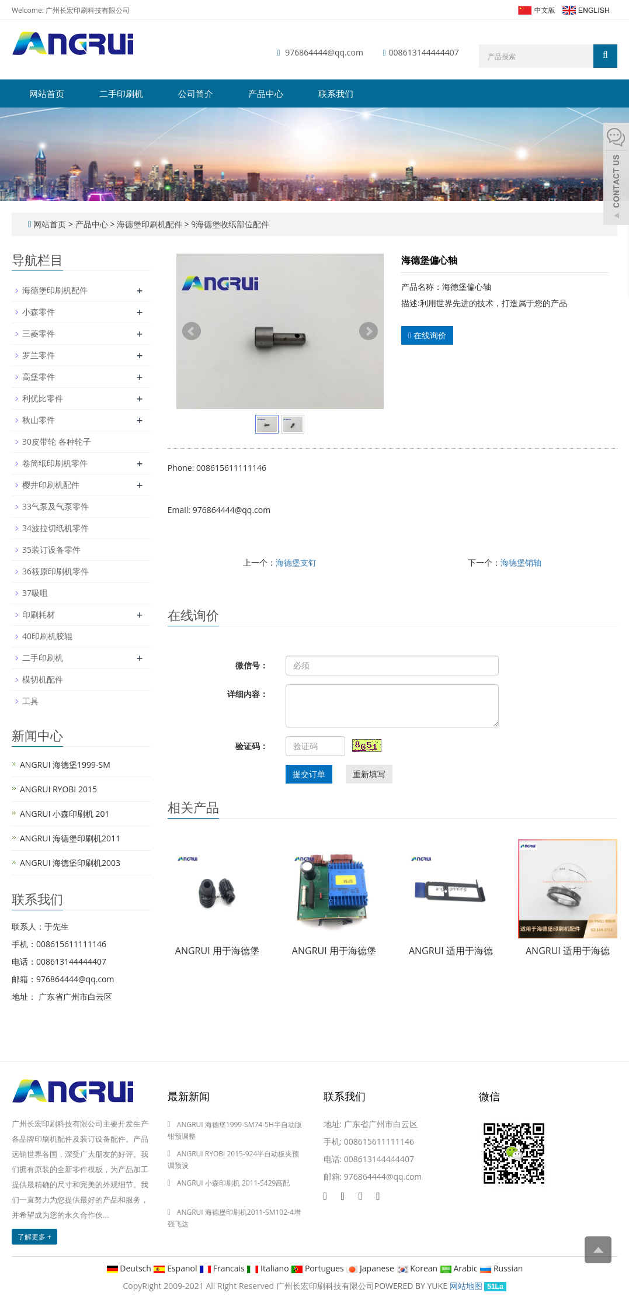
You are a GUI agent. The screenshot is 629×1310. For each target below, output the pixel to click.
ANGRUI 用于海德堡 (217, 950)
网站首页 (46, 93)
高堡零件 (38, 376)
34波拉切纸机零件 (55, 527)
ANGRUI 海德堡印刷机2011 (70, 838)
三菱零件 (38, 333)
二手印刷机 (121, 93)
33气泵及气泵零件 (55, 506)
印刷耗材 (38, 614)
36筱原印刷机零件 (55, 571)
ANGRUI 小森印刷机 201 (65, 813)
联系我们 (335, 93)
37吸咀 (35, 592)
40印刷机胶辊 (47, 636)
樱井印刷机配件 (50, 484)
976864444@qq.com (324, 52)
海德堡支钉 (296, 562)
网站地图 (466, 1285)
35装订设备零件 (51, 549)
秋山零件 (38, 419)
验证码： (251, 745)
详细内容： (247, 693)
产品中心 (265, 93)
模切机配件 (42, 679)
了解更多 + (34, 1237)
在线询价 (427, 335)
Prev (191, 331)
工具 (30, 700)
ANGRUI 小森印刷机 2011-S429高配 (233, 1183)
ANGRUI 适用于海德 (451, 950)
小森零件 (38, 311)
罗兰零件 (38, 355)
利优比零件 (42, 398)
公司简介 (195, 93)
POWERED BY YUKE (412, 1285)
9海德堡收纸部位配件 (229, 224)
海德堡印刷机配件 (149, 224)
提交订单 (309, 773)
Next (368, 331)
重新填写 (369, 773)
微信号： (251, 665)
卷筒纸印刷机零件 (55, 463)
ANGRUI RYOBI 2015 (58, 789)
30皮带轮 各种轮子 (56, 441)
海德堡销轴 (521, 562)
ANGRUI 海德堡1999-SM (65, 764)
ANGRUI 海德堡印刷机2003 (70, 862)
